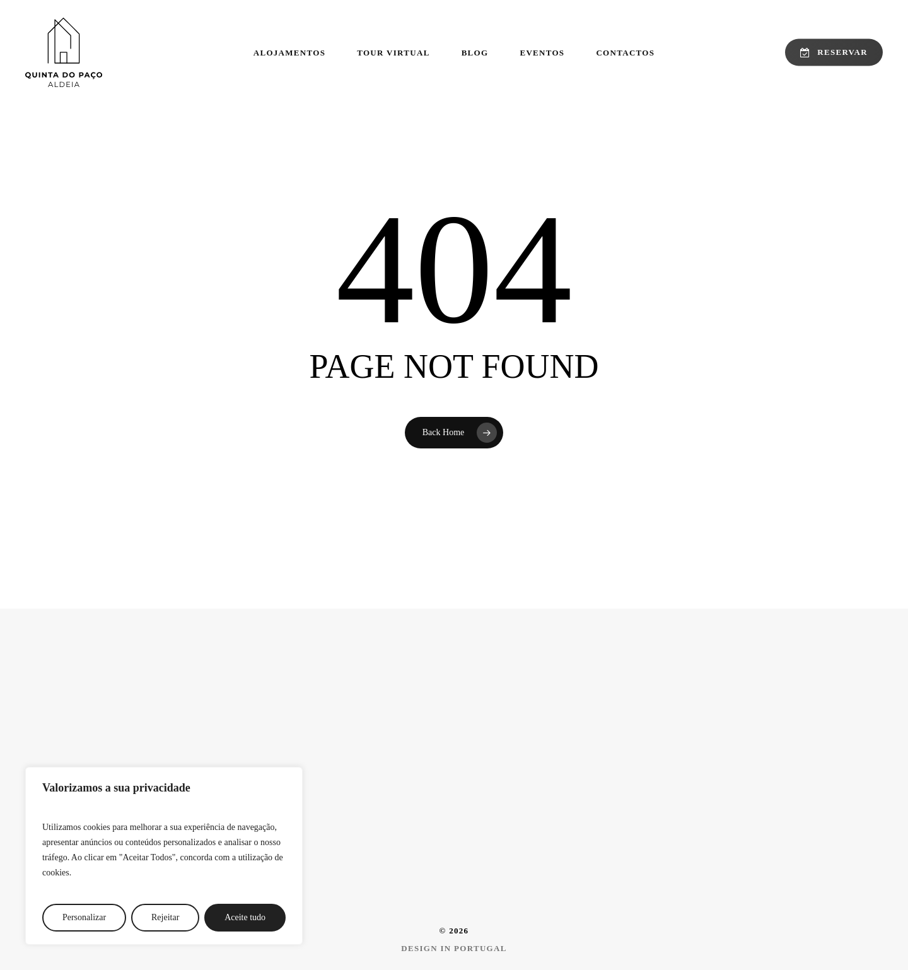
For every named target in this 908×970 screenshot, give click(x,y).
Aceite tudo (244, 917)
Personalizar (84, 917)
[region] (164, 856)
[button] (453, 948)
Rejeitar (165, 917)
